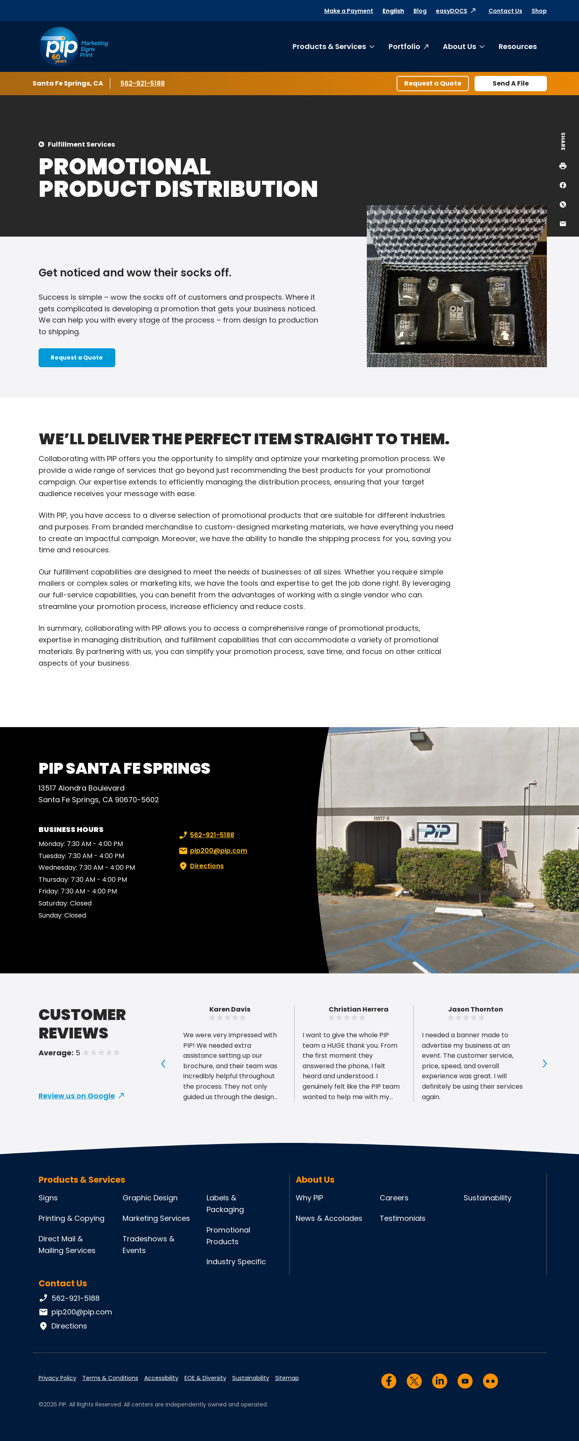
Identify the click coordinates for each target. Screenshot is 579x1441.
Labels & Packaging (225, 1203)
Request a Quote (432, 83)
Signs (48, 1198)
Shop (539, 11)
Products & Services (329, 46)
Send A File (511, 83)
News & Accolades (329, 1218)
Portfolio (404, 46)
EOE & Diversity (205, 1378)
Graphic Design (150, 1198)
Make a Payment (348, 11)
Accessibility (161, 1378)
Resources (518, 46)
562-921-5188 (144, 83)
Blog (420, 11)
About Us (459, 46)
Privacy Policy (57, 1378)
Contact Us (505, 11)
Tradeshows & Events (148, 1244)
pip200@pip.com (212, 851)
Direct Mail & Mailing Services (67, 1244)
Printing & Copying (71, 1218)
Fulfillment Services (81, 144)
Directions (200, 866)
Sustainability (487, 1198)
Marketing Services (156, 1218)
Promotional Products (228, 1236)
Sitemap (287, 1378)
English (393, 11)
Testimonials (403, 1218)
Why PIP (309, 1198)
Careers (394, 1198)
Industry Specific (236, 1262)
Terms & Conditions (110, 1378)
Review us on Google (77, 1096)
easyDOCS (451, 11)
